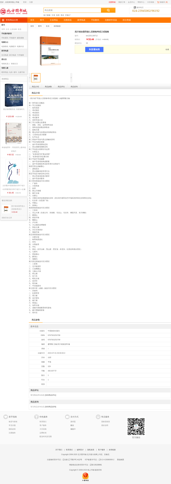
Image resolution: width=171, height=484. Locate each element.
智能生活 (14, 64)
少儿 (7, 29)
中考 (53, 15)
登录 (25, 2)
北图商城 (112, 2)
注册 (31, 2)
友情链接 (112, 450)
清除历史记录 (7, 218)
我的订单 (121, 2)
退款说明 (104, 425)
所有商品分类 (12, 20)
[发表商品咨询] (50, 407)
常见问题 (12, 425)
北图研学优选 (111, 20)
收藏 (167, 49)
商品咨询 (74, 87)
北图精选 (68, 20)
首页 (32, 20)
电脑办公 (4, 42)
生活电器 (4, 55)
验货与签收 (13, 422)
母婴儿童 (4, 68)
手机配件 (12, 38)
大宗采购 (150, 2)
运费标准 (43, 433)
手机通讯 (4, 38)
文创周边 (54, 20)
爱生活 (4, 59)
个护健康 (20, 55)
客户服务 (43, 425)
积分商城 (127, 20)
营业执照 (120, 460)
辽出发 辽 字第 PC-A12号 (72, 460)
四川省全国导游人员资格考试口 (18, 207)
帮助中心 (141, 2)
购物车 (162, 2)
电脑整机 (4, 46)
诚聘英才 (80, 450)
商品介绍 (35, 87)
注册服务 (12, 433)
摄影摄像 (20, 38)
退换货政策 (105, 422)
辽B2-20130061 (96, 465)
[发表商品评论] (50, 395)
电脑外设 (20, 46)
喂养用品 (4, 72)
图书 (42, 20)
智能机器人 (5, 64)
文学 (3, 29)
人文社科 (13, 29)
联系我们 (43, 422)
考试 (62, 15)
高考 (58, 15)
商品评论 (61, 87)
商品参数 (48, 87)
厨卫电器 (12, 55)
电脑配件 (12, 46)
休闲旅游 (57, 26)
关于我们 (58, 450)
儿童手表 (21, 72)
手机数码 (95, 20)
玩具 (11, 72)
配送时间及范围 (46, 437)
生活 (19, 29)
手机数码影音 (6, 34)
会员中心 (131, 2)
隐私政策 (12, 429)
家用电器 (81, 20)
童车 (15, 72)
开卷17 (67, 15)
